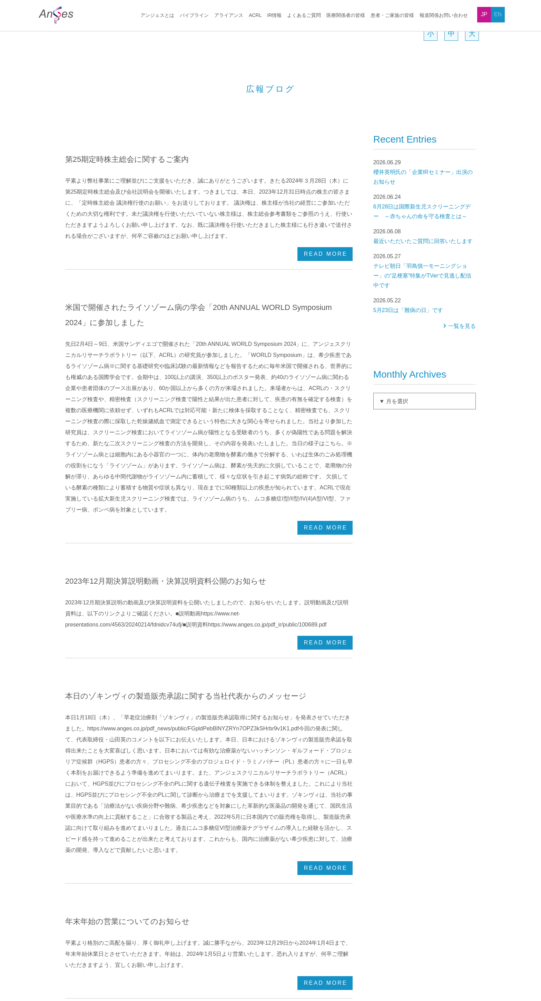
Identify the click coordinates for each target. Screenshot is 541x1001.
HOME (50, 36)
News (90, 951)
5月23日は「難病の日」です (424, 336)
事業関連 (409, 856)
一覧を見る (462, 357)
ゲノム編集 (247, 798)
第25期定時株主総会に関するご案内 (126, 190)
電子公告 (326, 925)
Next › (260, 707)
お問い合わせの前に (339, 867)
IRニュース (329, 833)
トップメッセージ (90, 798)
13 (194, 707)
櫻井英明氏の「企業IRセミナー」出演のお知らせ (424, 203)
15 (224, 707)
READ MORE (326, 241)
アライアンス (229, 15)
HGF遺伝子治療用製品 (177, 810)
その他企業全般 (416, 844)
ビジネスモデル (88, 833)
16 (239, 707)
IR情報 (274, 15)
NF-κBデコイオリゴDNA (179, 821)
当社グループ (85, 890)
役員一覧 (80, 856)
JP (484, 14)
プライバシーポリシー (214, 951)
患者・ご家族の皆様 (392, 15)
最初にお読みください (341, 798)
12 (179, 707)
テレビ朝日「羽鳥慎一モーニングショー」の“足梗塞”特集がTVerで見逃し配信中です (424, 302)
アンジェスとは (158, 15)
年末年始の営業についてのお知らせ (125, 621)
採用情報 (119, 951)
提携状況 (80, 902)
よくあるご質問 (304, 15)
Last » (286, 707)
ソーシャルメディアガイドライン (288, 951)
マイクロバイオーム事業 (261, 810)
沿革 (75, 879)
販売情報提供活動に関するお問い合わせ (428, 955)
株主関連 (409, 833)
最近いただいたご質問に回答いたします (424, 267)
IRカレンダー (331, 844)
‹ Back (158, 707)
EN (498, 14)
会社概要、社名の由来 (95, 844)
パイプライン (194, 15)
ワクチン (162, 833)
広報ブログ (329, 914)
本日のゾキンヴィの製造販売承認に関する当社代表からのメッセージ (182, 517)
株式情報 (409, 821)
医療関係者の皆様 (345, 15)
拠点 (75, 867)
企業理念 (80, 810)
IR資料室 (326, 821)
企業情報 (409, 798)
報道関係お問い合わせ (444, 15)
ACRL (255, 15)
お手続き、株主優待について (348, 810)
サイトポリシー (159, 951)
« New (132, 707)
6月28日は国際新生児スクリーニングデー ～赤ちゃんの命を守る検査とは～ (424, 237)
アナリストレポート (339, 856)
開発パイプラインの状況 (179, 798)
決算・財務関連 (416, 810)
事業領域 (80, 821)
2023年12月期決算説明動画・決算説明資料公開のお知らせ (166, 413)
